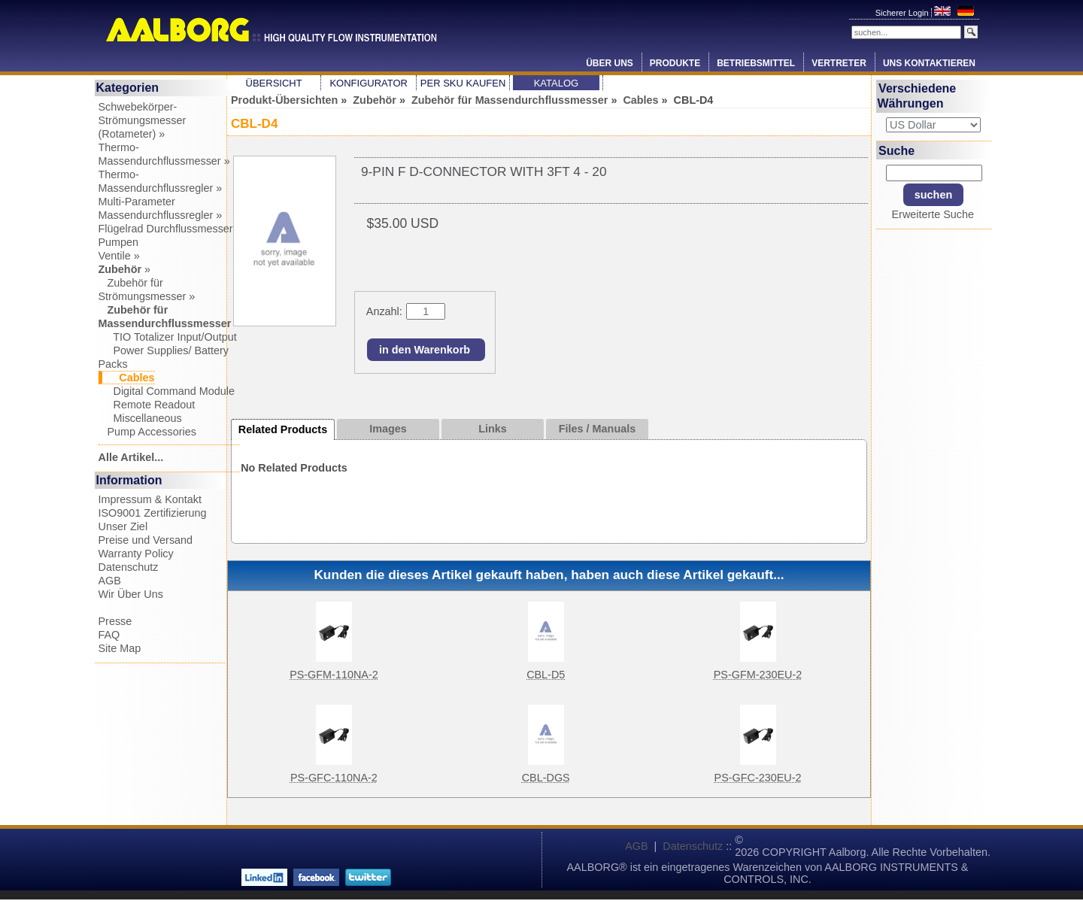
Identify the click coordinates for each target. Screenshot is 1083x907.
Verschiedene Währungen (917, 96)
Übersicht (274, 83)
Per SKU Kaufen (462, 83)
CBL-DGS (546, 778)
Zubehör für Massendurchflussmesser (509, 100)
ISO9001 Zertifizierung (153, 513)
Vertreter (838, 63)
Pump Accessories (147, 432)
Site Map (120, 648)
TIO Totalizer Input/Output (168, 337)
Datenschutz (129, 567)
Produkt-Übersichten (284, 100)
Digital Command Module (167, 391)
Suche (896, 150)
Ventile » (119, 256)
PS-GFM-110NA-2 (334, 675)
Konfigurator (368, 83)
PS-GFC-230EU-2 (758, 778)
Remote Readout (147, 405)
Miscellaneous (140, 418)
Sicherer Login (903, 12)
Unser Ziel (123, 526)
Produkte (675, 63)
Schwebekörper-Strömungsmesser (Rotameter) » (143, 120)
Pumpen (119, 242)
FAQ (109, 635)
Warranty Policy (136, 554)
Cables (640, 100)
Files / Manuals (597, 429)
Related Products (282, 429)
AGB (110, 581)
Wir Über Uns (131, 594)
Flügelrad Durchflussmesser (166, 229)
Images (388, 429)
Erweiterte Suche (932, 214)
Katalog (556, 83)
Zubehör (374, 100)
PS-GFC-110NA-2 (334, 778)
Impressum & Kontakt (150, 499)
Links (492, 429)
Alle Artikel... (131, 457)
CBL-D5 (545, 675)
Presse (115, 621)
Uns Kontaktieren (929, 63)
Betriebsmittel (756, 63)
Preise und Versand (146, 540)
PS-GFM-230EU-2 (758, 675)
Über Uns (609, 63)
